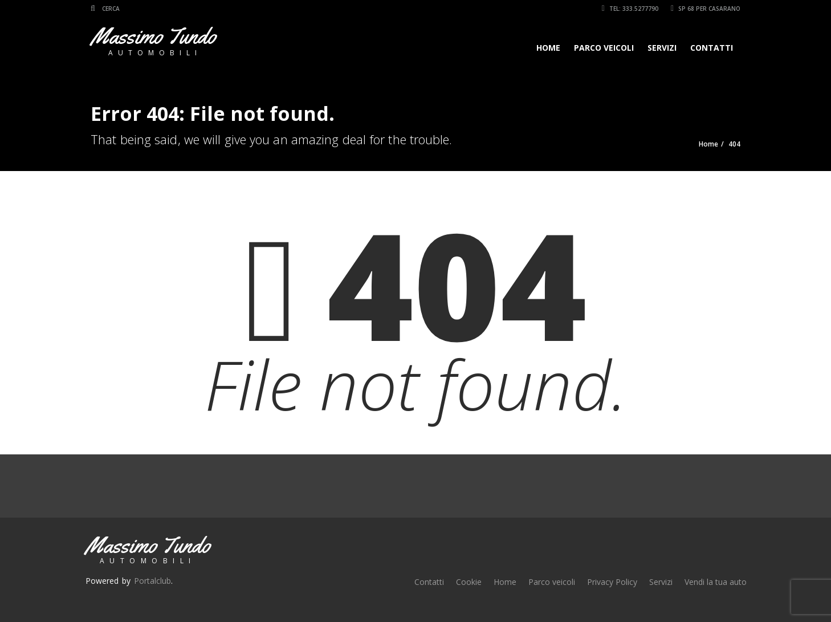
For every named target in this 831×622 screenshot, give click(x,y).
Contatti (711, 47)
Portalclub (152, 580)
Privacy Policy (612, 581)
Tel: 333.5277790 (630, 9)
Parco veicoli (604, 47)
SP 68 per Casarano (705, 9)
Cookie (469, 581)
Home (548, 47)
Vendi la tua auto (716, 581)
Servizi (662, 47)
